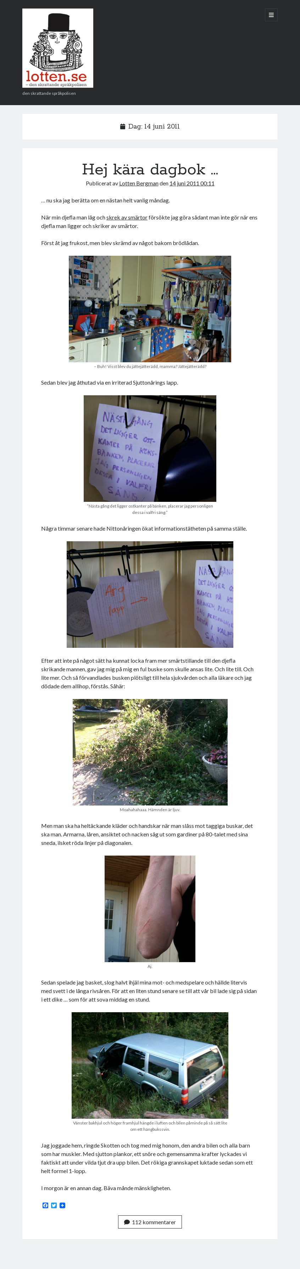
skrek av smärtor (127, 217)
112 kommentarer (150, 1222)
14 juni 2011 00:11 (192, 183)
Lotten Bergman (139, 183)
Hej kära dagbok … (150, 169)
